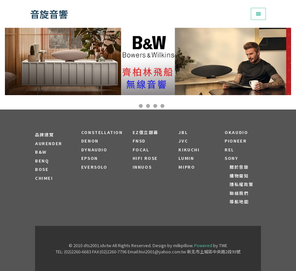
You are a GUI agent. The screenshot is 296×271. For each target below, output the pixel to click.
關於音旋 (239, 167)
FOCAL (141, 149)
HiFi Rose (145, 158)
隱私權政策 (241, 184)
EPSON (89, 158)
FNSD (139, 141)
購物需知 (239, 176)
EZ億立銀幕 (145, 132)
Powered (203, 245)
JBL (183, 132)
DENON (90, 141)
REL (229, 149)
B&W (41, 152)
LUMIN (186, 158)
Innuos (142, 167)
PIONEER (236, 141)
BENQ (42, 161)
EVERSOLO (94, 167)
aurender (48, 143)
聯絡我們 (239, 193)
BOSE (41, 169)
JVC (183, 141)
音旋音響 (49, 14)
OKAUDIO (236, 132)
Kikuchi (188, 149)
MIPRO (186, 167)
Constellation (102, 132)
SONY (231, 158)
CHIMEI (44, 178)
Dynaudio (94, 149)
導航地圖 (239, 201)
